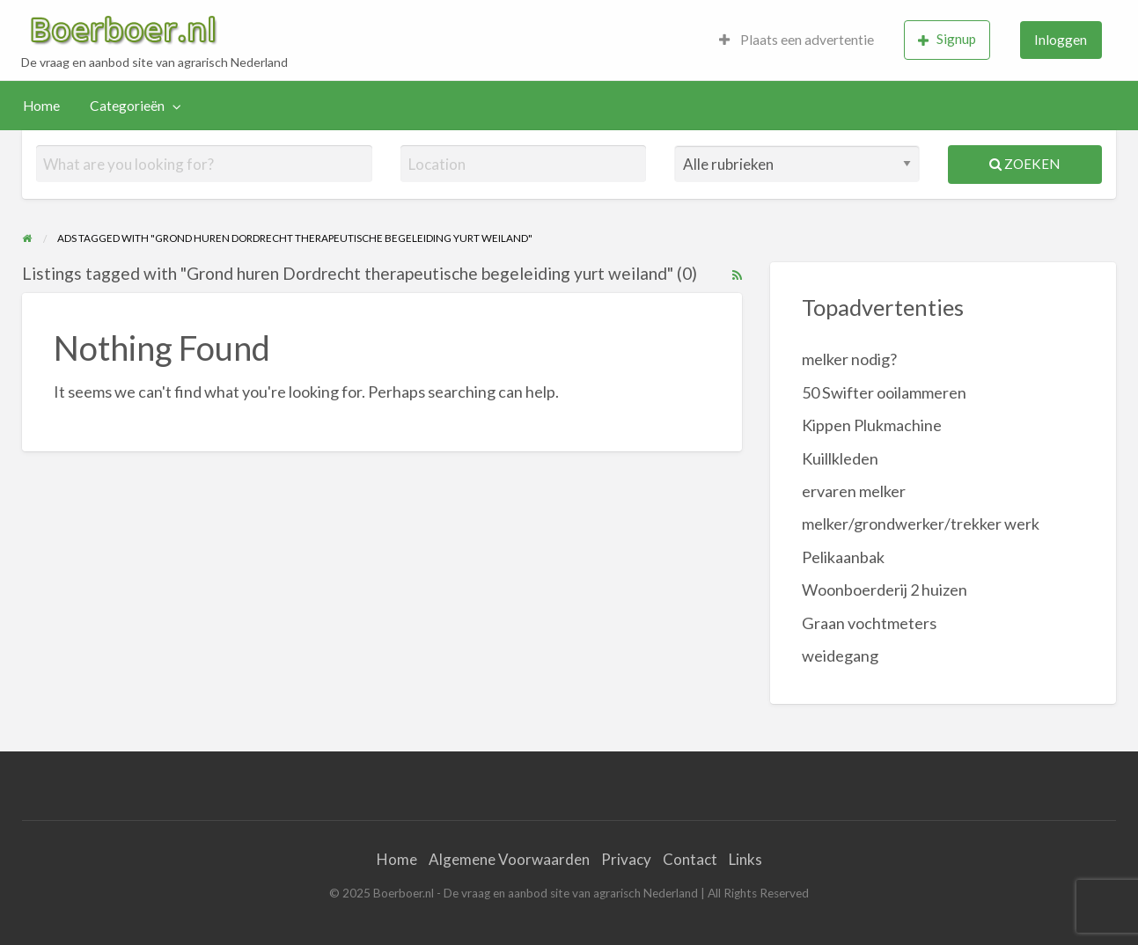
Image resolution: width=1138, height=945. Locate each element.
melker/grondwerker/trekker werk (920, 523)
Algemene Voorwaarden (509, 859)
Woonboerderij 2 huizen (884, 589)
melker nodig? (849, 359)
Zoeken (1024, 164)
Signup (947, 39)
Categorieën (127, 106)
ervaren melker (854, 491)
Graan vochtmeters (869, 623)
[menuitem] (796, 40)
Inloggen (1060, 40)
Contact (690, 859)
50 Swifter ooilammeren (884, 392)
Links (745, 859)
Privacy (626, 859)
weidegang (840, 655)
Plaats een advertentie (796, 40)
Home (41, 106)
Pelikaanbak (843, 557)
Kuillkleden (840, 458)
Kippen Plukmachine (872, 425)
